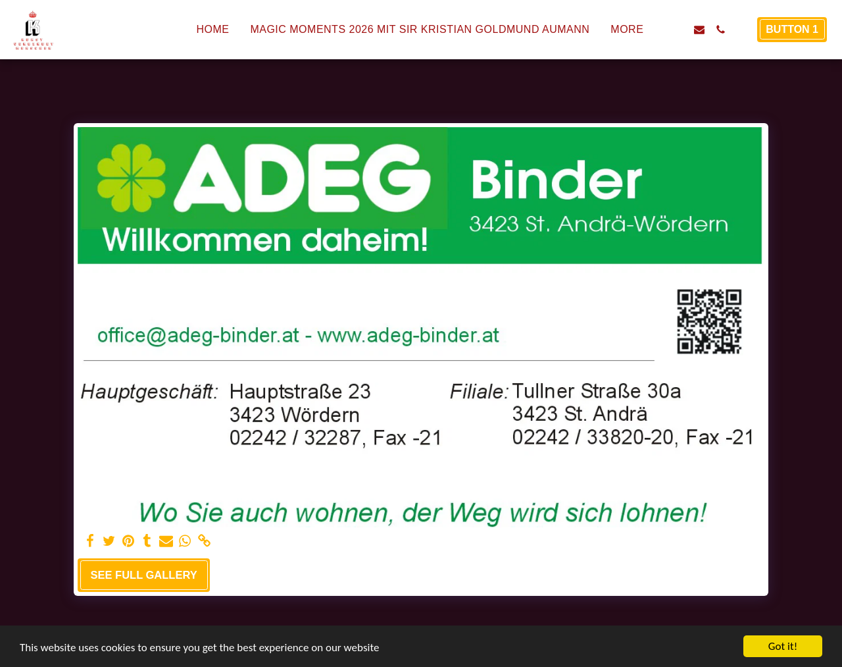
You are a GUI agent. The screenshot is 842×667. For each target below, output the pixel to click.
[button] (678, 29)
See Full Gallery (143, 575)
